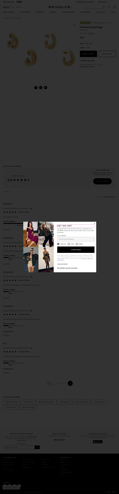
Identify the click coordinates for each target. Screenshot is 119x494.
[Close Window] (94, 223)
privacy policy (60, 258)
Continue (76, 250)
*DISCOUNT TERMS (62, 264)
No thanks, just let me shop (67, 268)
